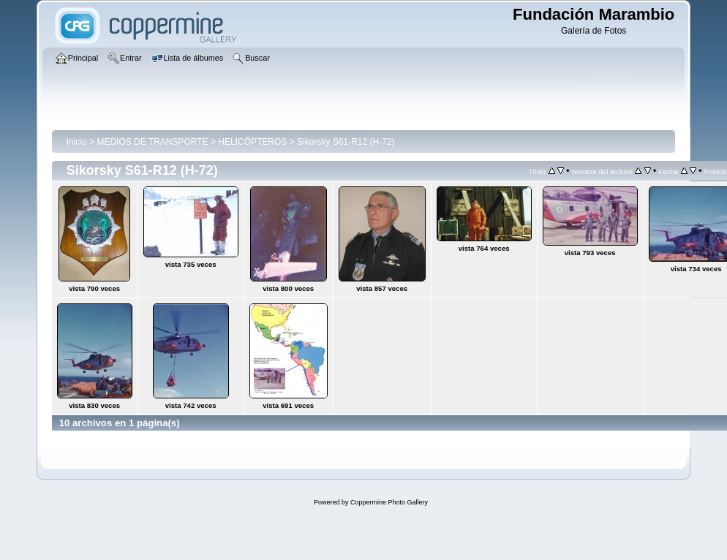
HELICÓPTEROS (252, 142)
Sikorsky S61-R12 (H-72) (345, 142)
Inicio (77, 142)
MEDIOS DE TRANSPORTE (152, 142)
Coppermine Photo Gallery (389, 502)
